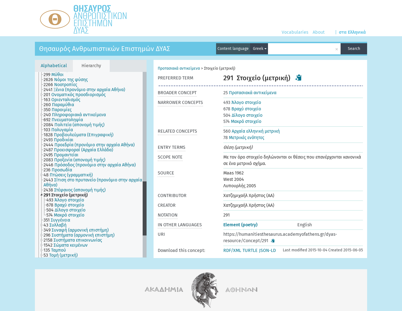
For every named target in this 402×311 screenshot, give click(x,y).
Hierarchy (91, 65)
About (319, 32)
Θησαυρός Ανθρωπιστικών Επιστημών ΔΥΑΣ (104, 49)
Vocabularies (295, 32)
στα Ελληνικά (352, 32)
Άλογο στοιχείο (242, 102)
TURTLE (250, 250)
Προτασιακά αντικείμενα (179, 68)
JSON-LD (267, 250)
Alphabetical (54, 65)
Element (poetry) (240, 224)
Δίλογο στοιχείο (242, 115)
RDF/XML (232, 250)
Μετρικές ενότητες (243, 137)
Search (354, 48)
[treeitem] (56, 74)
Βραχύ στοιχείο (242, 108)
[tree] (91, 164)
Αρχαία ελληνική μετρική (251, 131)
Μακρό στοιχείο (242, 121)
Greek (260, 48)
